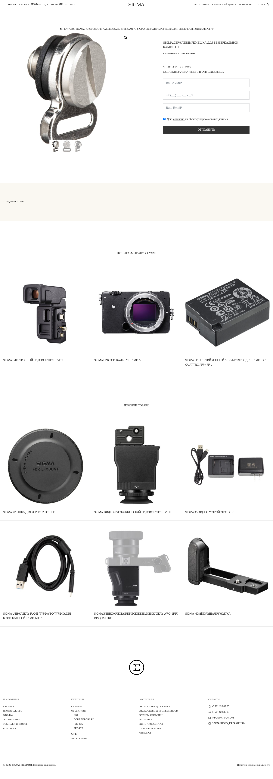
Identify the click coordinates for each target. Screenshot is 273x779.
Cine (74, 733)
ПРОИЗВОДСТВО (12, 710)
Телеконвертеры (150, 728)
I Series (78, 723)
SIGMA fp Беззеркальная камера (117, 360)
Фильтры (145, 732)
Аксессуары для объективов (158, 710)
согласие (179, 119)
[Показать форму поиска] (263, 4)
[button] (125, 37)
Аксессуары (79, 738)
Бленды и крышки (151, 715)
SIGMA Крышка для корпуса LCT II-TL (29, 512)
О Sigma (8, 715)
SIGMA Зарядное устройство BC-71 (209, 512)
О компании (201, 4)
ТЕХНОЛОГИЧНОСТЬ (15, 723)
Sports (78, 728)
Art (76, 715)
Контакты (245, 4)
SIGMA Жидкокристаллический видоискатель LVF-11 (132, 512)
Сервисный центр (224, 4)
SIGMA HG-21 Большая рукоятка (207, 613)
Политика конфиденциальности (253, 764)
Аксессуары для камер (184, 53)
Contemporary (84, 719)
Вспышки (145, 719)
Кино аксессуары (151, 723)
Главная (10, 4)
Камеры (76, 706)
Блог (73, 4)
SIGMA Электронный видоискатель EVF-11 (33, 360)
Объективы (78, 710)
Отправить (206, 129)
